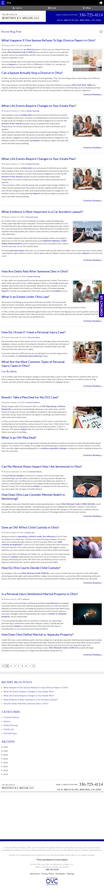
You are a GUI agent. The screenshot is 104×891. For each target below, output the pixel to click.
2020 (5, 770)
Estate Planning (33, 111)
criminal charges (16, 476)
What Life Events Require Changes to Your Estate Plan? (29, 692)
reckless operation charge (53, 448)
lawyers (12, 64)
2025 (5, 751)
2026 (5, 747)
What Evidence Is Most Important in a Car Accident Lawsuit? (31, 700)
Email (52, 8)
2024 (5, 755)
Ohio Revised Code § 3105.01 (21, 52)
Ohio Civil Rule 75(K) (82, 85)
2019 (5, 774)
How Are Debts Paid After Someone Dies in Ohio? (26, 704)
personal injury (17, 250)
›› (33, 666)
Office (87, 8)
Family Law (29, 533)
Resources (34, 874)
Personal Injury (32, 217)
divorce (30, 49)
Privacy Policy (47, 874)
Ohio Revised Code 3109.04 (35, 573)
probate (56, 291)
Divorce (28, 45)
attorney (38, 356)
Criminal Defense (33, 402)
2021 (5, 766)
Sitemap (70, 874)
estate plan (26, 115)
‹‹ (3, 666)
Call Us (17, 8)
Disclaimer (60, 874)
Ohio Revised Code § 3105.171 (63, 648)
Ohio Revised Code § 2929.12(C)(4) (78, 504)
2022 (5, 762)
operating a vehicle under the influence (36, 536)
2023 (5, 758)
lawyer (24, 429)
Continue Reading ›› (92, 94)
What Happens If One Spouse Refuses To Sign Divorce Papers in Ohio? (36, 688)
